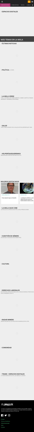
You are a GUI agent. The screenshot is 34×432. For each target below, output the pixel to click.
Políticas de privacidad (5, 423)
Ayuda (2, 425)
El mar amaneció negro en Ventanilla (9, 197)
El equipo (3, 419)
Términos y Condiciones (5, 421)
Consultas (3, 427)
